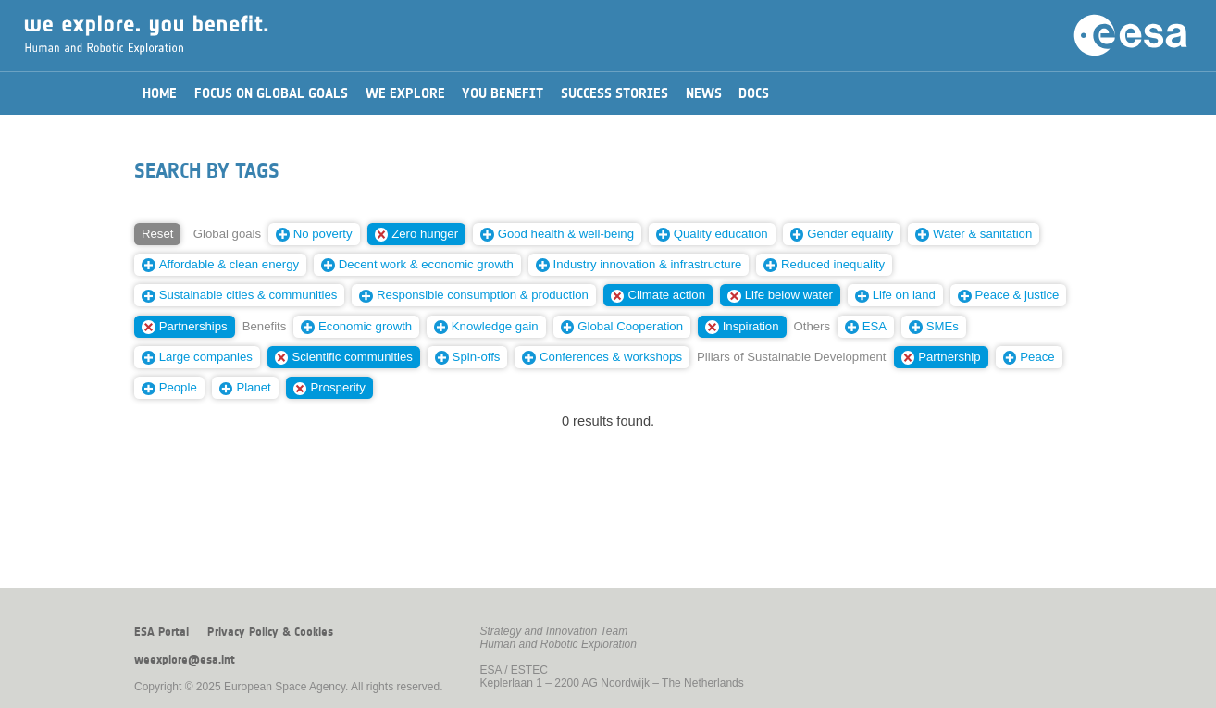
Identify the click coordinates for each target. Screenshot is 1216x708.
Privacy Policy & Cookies (270, 632)
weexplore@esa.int (184, 659)
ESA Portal (161, 632)
